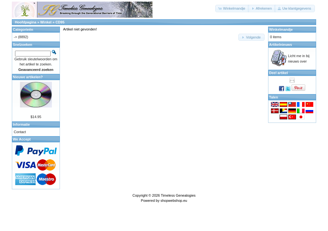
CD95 (59, 22)
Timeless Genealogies (178, 195)
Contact (20, 132)
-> (15, 37)
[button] (232, 8)
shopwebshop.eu (173, 200)
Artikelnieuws (280, 45)
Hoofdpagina (25, 22)
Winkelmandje (281, 29)
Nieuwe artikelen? (28, 77)
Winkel (46, 22)
